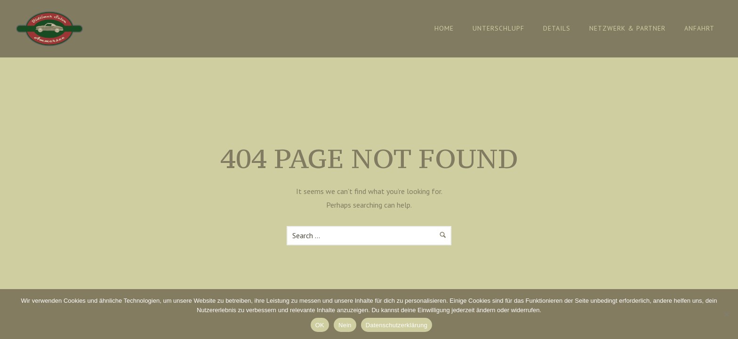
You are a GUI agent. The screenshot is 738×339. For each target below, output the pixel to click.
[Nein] (726, 314)
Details (556, 28)
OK (319, 325)
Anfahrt (699, 28)
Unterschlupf (498, 28)
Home (444, 28)
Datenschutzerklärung (396, 325)
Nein (345, 325)
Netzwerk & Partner (627, 28)
